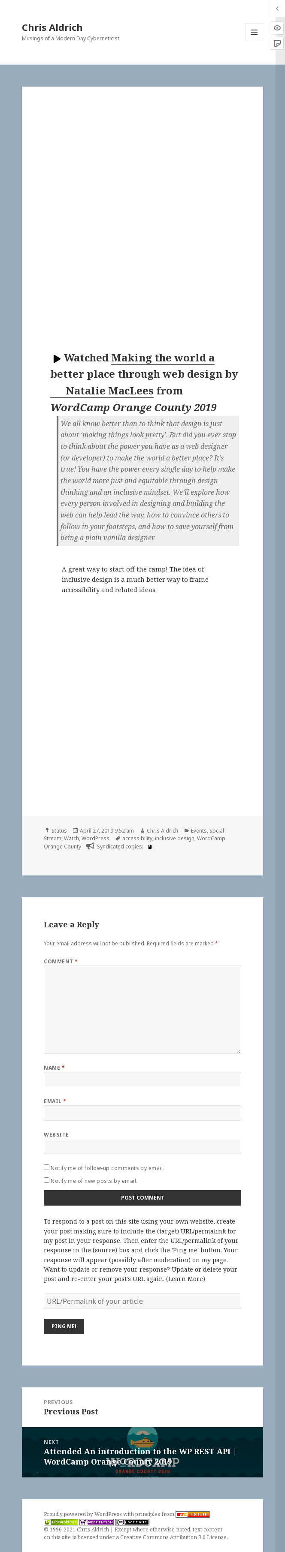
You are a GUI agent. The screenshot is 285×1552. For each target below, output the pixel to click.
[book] (149, 846)
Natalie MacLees (102, 390)
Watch (71, 838)
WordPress (95, 838)
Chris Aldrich (52, 27)
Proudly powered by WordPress (83, 1514)
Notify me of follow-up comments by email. (107, 1168)
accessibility (137, 838)
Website (56, 1134)
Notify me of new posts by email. (94, 1181)
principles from (172, 1514)
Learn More (185, 1279)
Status (59, 830)
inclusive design (174, 838)
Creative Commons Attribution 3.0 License (173, 1537)
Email (55, 1101)
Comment (61, 961)
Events (199, 830)
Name (54, 1067)
